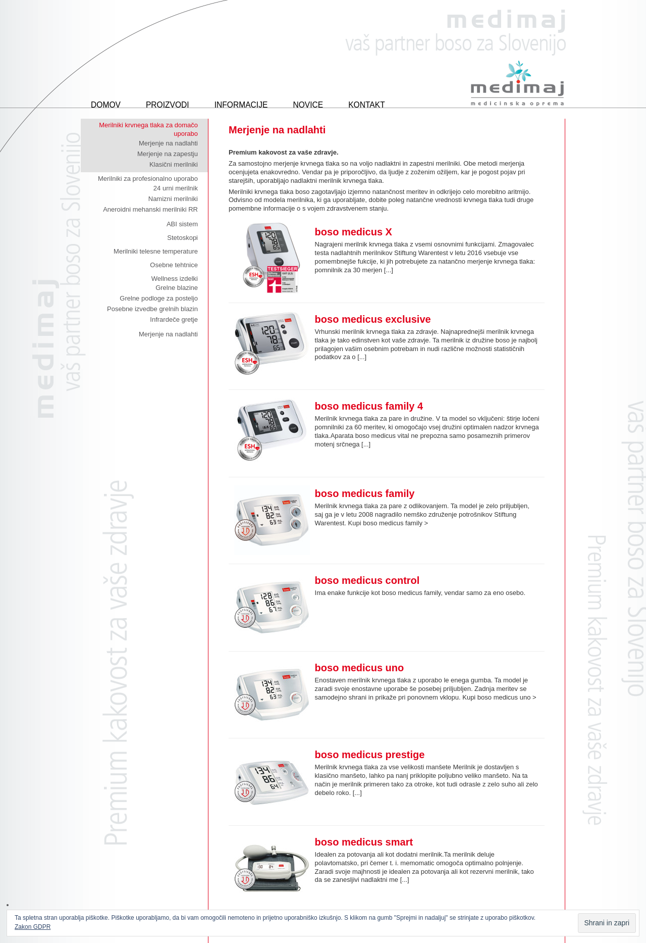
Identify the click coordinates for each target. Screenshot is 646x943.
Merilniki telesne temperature (156, 251)
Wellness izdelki (174, 278)
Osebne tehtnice (174, 265)
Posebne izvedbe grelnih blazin (152, 309)
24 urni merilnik (175, 188)
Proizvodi (167, 105)
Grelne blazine (176, 287)
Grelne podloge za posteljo (159, 298)
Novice (308, 105)
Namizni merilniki (173, 199)
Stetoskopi (182, 237)
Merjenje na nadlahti (168, 143)
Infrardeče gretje (174, 319)
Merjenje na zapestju (167, 154)
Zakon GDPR (32, 926)
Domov (106, 105)
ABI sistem (182, 224)
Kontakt (366, 105)
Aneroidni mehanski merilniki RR (150, 209)
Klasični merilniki (173, 164)
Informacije (241, 105)
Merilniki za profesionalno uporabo (148, 178)
